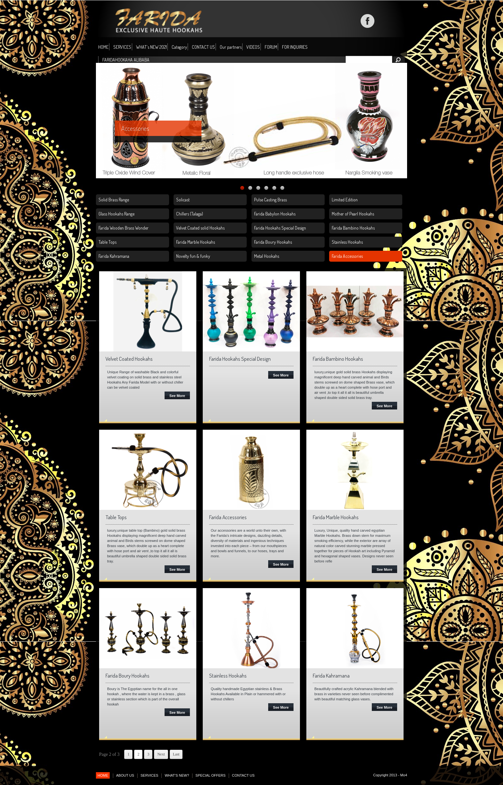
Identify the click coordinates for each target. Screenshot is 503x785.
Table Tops (107, 242)
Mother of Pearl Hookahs (353, 213)
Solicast (183, 199)
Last (176, 754)
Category (179, 47)
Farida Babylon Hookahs (274, 213)
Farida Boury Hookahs (273, 242)
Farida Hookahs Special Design (280, 228)
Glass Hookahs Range (116, 213)
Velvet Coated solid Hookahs (200, 228)
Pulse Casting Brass (270, 199)
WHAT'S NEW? (177, 775)
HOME (103, 47)
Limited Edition (345, 199)
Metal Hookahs (266, 256)
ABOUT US (125, 775)
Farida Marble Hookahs (195, 242)
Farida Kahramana (113, 256)
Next (161, 754)
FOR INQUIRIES (295, 47)
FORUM (271, 47)
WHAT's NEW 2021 (151, 47)
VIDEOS (253, 47)
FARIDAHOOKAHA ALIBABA (125, 60)
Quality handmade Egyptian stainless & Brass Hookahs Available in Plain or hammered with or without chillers (248, 694)
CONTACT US (203, 47)
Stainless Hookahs (347, 242)
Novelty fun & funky (193, 256)
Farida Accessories (347, 256)
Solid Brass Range (113, 199)
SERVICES (122, 47)
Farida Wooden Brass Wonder (123, 228)
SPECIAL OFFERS (210, 775)
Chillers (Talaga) (189, 213)
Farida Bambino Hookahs (353, 228)
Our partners (231, 47)
